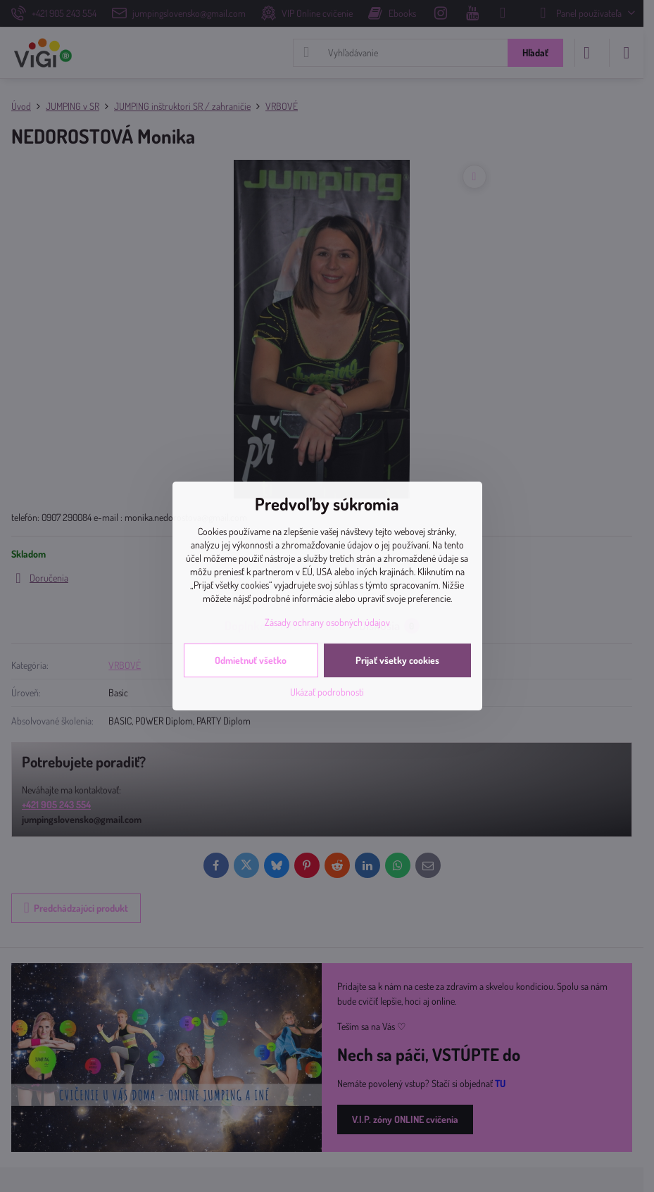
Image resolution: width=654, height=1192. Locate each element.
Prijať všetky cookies (397, 660)
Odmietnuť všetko (251, 660)
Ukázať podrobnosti (327, 692)
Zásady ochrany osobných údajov (327, 622)
